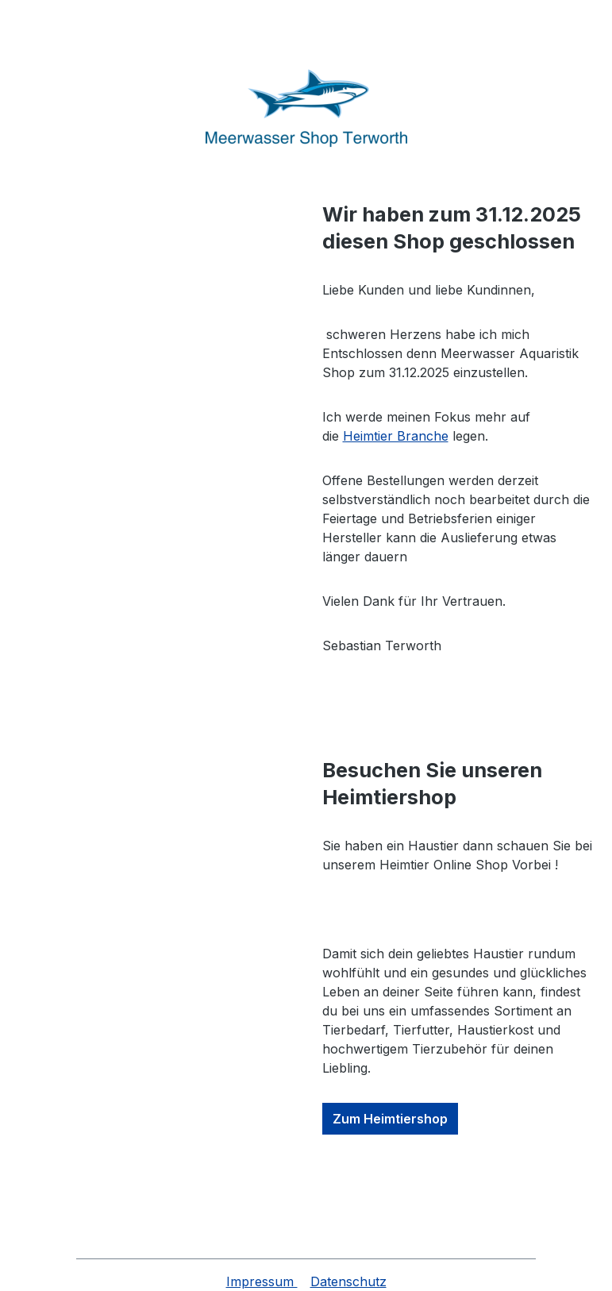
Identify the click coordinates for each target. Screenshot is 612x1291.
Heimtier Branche (395, 436)
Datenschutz (348, 1281)
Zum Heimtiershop (390, 1119)
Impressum (262, 1281)
